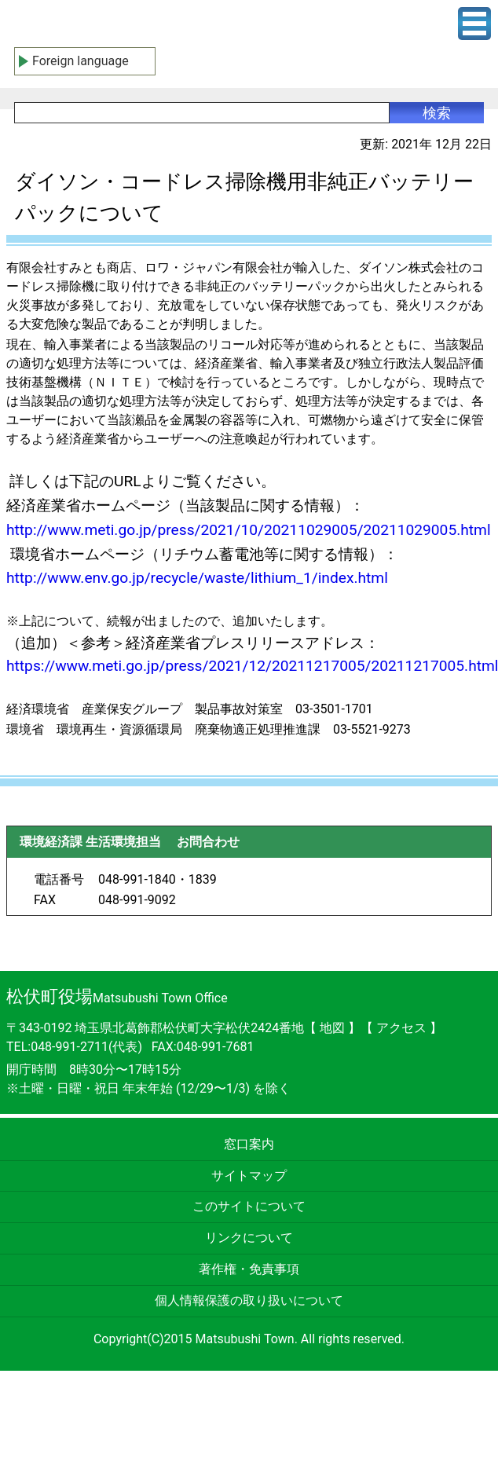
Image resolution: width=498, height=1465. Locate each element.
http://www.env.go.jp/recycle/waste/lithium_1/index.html (197, 578)
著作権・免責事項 (249, 1269)
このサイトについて (249, 1206)
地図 (332, 1027)
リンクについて (249, 1237)
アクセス (403, 1027)
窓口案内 (249, 1144)
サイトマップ (249, 1175)
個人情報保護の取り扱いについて (249, 1300)
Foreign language (80, 60)
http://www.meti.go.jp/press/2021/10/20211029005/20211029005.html (248, 530)
